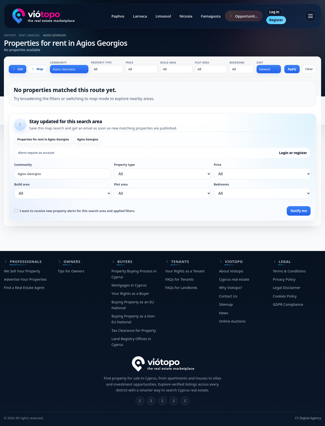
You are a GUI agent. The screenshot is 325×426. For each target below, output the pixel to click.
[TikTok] (185, 401)
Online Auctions (232, 321)
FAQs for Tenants (179, 279)
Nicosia (186, 16)
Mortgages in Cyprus (128, 285)
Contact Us (228, 296)
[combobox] (69, 69)
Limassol (163, 16)
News (223, 312)
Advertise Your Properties (25, 279)
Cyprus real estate (234, 279)
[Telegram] (173, 401)
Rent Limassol (29, 35)
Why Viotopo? (230, 287)
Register (276, 20)
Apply (292, 69)
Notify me (299, 211)
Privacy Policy (284, 279)
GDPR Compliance (288, 304)
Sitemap (226, 304)
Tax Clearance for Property (133, 330)
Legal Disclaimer (287, 287)
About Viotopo (231, 271)
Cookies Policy (285, 296)
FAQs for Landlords (181, 287)
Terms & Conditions (289, 271)
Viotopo (10, 35)
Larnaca (140, 16)
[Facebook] (139, 401)
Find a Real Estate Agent (24, 287)
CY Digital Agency (308, 418)
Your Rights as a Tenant (184, 271)
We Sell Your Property (22, 271)
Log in (274, 12)
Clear (309, 69)
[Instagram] (151, 401)
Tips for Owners (71, 271)
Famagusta (211, 16)
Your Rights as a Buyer (130, 293)
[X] (162, 401)
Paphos (117, 16)
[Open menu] (310, 16)
